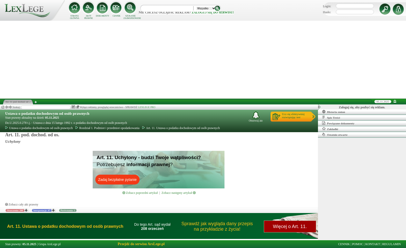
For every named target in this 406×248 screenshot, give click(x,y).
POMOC (357, 244)
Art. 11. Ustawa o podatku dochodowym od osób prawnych (181, 128)
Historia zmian (333, 112)
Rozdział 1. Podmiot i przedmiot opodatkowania (107, 128)
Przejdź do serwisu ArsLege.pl (141, 244)
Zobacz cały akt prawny (21, 204)
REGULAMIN (391, 244)
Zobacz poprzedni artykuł (140, 193)
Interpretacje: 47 (41, 210)
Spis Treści (331, 117)
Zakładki (330, 129)
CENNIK (116, 16)
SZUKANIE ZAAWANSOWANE (130, 17)
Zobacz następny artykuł (178, 193)
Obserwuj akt (256, 116)
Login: (327, 6)
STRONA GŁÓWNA (74, 17)
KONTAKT (372, 244)
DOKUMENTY (102, 16)
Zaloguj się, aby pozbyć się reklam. (362, 107)
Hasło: (327, 12)
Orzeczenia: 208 (15, 210)
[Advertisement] (203, 59)
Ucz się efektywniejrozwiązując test (293, 115)
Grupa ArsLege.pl (49, 244)
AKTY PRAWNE (88, 17)
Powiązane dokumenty (338, 123)
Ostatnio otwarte (334, 134)
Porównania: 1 (68, 210)
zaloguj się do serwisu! (213, 12)
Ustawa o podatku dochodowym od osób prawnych (47, 113)
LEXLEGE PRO (146, 107)
